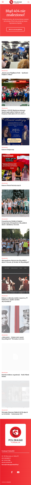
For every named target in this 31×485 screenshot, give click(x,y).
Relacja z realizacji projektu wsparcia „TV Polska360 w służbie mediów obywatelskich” (15, 299)
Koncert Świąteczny (8, 149)
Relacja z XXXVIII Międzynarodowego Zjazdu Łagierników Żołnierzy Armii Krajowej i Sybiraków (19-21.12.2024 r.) (13, 112)
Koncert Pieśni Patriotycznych (11, 185)
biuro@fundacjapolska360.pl (10, 464)
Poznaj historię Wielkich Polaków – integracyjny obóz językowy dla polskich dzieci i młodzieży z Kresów (14, 222)
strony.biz (8, 482)
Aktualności (5, 70)
